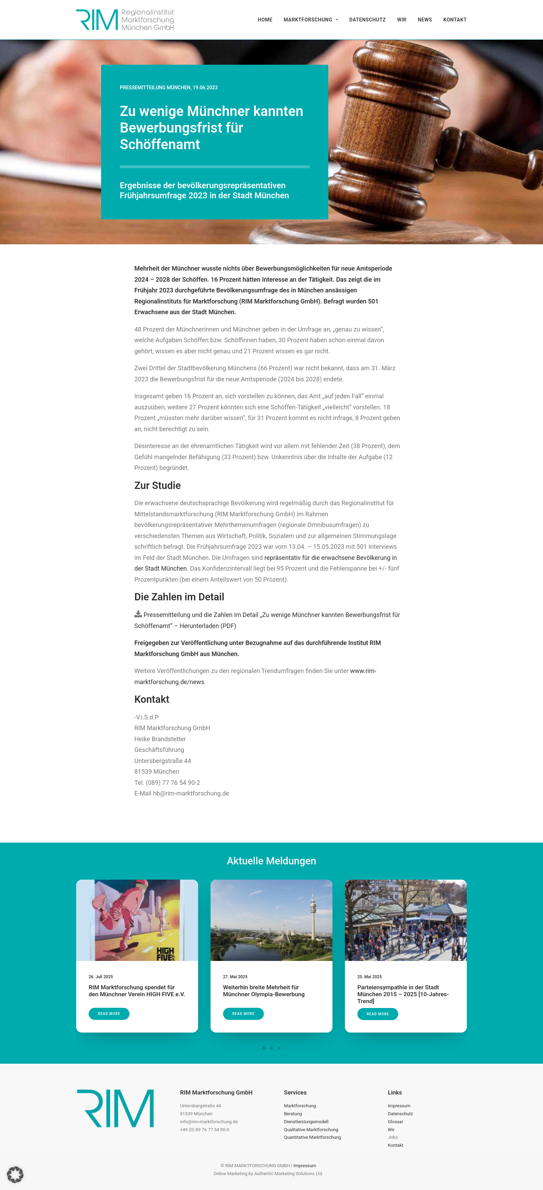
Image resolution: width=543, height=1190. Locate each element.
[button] (137, 928)
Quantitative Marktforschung (312, 1137)
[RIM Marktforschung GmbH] (125, 19)
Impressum (399, 1105)
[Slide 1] (264, 1048)
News (425, 19)
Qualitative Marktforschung (311, 1129)
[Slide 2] (271, 1048)
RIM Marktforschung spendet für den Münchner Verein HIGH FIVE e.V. (137, 983)
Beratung (293, 1113)
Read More (115, 1001)
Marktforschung (311, 19)
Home (265, 19)
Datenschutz (367, 19)
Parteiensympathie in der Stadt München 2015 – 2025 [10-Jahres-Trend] (404, 979)
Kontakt (455, 19)
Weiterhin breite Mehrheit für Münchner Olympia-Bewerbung (265, 983)
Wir (402, 19)
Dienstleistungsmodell (306, 1121)
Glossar (395, 1121)
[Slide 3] (279, 1048)
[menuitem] (267, 19)
